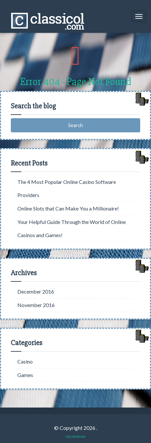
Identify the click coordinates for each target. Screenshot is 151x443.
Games (25, 375)
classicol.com (75, 436)
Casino (25, 361)
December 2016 (35, 291)
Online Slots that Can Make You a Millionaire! (68, 208)
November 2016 (36, 305)
